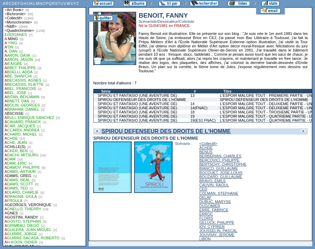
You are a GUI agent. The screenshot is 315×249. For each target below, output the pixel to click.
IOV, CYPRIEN (212, 226)
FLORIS (206, 218)
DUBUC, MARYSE (215, 202)
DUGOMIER (209, 206)
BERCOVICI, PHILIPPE (219, 160)
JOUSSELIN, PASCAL (218, 231)
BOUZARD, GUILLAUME (220, 177)
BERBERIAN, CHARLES (220, 156)
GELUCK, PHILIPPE (216, 222)
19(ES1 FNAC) (203, 120)
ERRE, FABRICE (213, 210)
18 (192, 112)
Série (106, 91)
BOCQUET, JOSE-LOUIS (221, 172)
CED (203, 189)
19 (192, 116)
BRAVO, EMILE (212, 181)
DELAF (205, 197)
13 (192, 95)
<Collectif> (208, 143)
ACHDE (206, 148)
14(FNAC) (199, 108)
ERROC (206, 214)
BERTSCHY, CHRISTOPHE (222, 164)
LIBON (205, 239)
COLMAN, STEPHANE (218, 193)
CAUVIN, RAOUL (214, 185)
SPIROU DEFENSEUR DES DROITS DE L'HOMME (142, 100)
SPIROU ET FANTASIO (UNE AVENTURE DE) (137, 95)
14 (192, 104)
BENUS (205, 152)
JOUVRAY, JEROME (217, 235)
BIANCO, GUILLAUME (218, 168)
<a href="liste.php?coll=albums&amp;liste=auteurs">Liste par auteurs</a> (44, 123)
